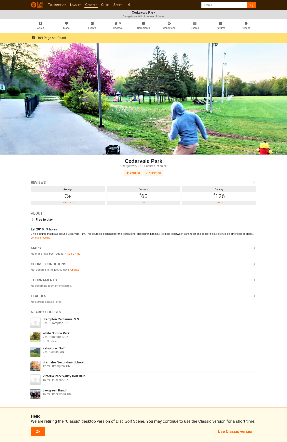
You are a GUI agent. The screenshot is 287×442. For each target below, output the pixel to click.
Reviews (143, 182)
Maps (143, 248)
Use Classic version (236, 431)
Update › (75, 269)
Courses (91, 4)
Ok (37, 431)
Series (117, 4)
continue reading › (41, 237)
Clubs (105, 4)
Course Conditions (143, 264)
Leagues (75, 4)
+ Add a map (72, 253)
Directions (133, 173)
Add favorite (153, 173)
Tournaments (57, 4)
